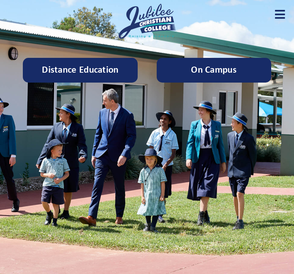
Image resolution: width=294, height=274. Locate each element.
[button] (279, 14)
